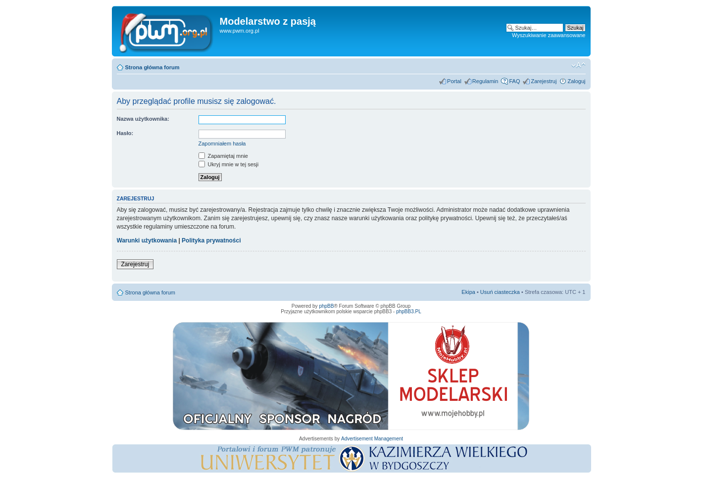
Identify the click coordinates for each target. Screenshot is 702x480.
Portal (454, 81)
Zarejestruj (543, 81)
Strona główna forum (152, 67)
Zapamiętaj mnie (223, 156)
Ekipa (468, 292)
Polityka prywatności (211, 240)
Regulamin (485, 81)
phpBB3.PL (408, 311)
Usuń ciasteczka (500, 292)
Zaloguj (576, 81)
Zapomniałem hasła (222, 143)
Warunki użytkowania (147, 240)
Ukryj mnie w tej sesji (229, 164)
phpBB (326, 306)
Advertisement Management (372, 438)
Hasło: (125, 133)
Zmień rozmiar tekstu (578, 65)
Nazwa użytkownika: (143, 119)
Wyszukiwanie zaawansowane (548, 35)
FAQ (514, 81)
